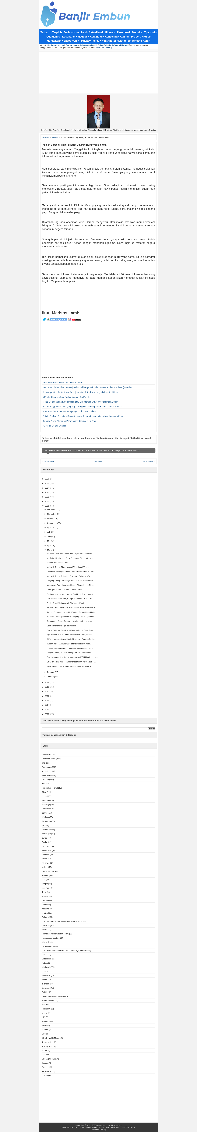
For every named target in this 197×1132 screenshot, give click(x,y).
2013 (47, 709)
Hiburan (45, 800)
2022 (47, 497)
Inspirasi (45, 888)
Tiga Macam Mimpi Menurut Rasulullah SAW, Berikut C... (71, 635)
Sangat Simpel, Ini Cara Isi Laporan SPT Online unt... (70, 653)
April (49, 545)
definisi (45, 813)
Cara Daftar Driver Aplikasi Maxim (61, 626)
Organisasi (46, 959)
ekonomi (45, 984)
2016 (47, 696)
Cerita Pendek (48, 871)
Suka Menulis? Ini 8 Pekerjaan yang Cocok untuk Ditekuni (69, 411)
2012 (47, 714)
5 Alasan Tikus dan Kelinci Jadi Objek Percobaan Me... (70, 554)
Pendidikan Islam (49, 788)
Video (44, 904)
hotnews (45, 909)
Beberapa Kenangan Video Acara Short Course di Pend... (71, 572)
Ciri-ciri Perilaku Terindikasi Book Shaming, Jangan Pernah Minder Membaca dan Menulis (84, 416)
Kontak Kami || (104, 1127)
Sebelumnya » (149, 461)
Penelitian (46, 975)
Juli (49, 532)
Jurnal (44, 1050)
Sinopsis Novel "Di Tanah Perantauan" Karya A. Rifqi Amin (69, 421)
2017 (47, 691)
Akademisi (46, 829)
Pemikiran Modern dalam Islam (55, 934)
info (43, 763)
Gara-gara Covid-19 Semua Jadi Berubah (64, 590)
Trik (43, 784)
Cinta (44, 792)
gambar (45, 1030)
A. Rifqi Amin (47, 1046)
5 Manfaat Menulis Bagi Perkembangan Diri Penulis (66, 397)
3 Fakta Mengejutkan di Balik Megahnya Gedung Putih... (71, 639)
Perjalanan (46, 809)
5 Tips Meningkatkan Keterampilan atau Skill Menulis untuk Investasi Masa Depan (80, 402)
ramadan (46, 925)
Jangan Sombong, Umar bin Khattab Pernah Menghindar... (72, 612)
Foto (44, 963)
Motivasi (45, 863)
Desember (52, 509)
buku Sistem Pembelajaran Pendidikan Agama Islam (64, 950)
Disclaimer (116, 1125)
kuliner (45, 867)
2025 (47, 483)
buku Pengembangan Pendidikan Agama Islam (62, 921)
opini (44, 971)
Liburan (45, 1034)
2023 (47, 492)
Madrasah (46, 967)
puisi (44, 796)
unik (44, 879)
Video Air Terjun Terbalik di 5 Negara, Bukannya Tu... (69, 576)
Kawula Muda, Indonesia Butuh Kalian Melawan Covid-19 (71, 608)
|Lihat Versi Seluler (128, 1127)
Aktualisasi (46, 754)
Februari (51, 672)
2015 (47, 700)
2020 (47, 506)
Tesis (44, 892)
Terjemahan (47, 1071)
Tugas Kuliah (47, 1042)
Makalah (45, 942)
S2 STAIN (46, 846)
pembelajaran (48, 946)
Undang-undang (49, 1059)
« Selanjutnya (48, 461)
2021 (47, 501)
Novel (44, 1025)
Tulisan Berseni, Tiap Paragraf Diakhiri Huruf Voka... (69, 644)
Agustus (51, 527)
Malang (45, 896)
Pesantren (46, 821)
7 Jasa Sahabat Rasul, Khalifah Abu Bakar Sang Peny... (71, 630)
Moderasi (46, 1021)
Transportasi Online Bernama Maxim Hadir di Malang (69, 621)
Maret (50, 550)
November (52, 514)
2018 (47, 687)
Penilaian (46, 1009)
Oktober (51, 518)
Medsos (45, 817)
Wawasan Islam (49, 759)
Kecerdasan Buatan (50, 938)
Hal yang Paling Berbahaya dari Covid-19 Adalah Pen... (70, 581)
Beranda (98, 461)
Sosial (44, 842)
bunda (44, 838)
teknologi (46, 804)
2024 (47, 488)
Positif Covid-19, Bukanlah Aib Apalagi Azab (65, 603)
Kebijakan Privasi (90, 1127)
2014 (47, 705)
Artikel (44, 859)
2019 (47, 682)
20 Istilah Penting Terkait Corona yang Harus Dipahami (70, 617)
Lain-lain (45, 1055)
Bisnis (44, 929)
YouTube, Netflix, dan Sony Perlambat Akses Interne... (70, 558)
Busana (45, 1063)
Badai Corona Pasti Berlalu (58, 563)
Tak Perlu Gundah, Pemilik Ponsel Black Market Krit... (70, 666)
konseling (46, 771)
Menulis (45, 875)
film (43, 825)
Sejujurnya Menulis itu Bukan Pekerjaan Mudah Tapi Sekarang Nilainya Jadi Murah (81, 392)
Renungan (46, 767)
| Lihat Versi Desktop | (98, 1129)
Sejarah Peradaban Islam (53, 996)
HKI (43, 1017)
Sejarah (45, 917)
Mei (49, 541)
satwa (44, 955)
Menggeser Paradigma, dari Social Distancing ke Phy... (70, 585)
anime (44, 1013)
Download (46, 988)
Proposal (46, 1067)
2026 (47, 479)
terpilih (45, 913)
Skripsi (45, 884)
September (52, 523)
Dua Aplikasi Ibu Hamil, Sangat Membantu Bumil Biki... (70, 599)
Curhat (45, 900)
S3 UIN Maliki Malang (51, 1038)
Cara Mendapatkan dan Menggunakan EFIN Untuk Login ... (72, 657)
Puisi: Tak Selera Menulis (54, 426)
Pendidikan (47, 850)
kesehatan (46, 775)
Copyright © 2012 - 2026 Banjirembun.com (93, 1125)
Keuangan (46, 834)
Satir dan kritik (48, 1000)
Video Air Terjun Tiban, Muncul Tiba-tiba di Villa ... (68, 567)
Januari (50, 677)
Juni (49, 536)
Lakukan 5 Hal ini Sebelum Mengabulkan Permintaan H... (71, 662)
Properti (45, 779)
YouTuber (46, 1005)
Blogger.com (76, 1127)
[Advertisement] (98, 72)
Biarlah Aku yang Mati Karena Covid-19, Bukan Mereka (70, 594)
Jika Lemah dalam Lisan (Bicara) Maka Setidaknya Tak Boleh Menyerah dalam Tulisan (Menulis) (87, 387)
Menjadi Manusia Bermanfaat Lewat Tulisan (63, 382)
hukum (45, 1075)
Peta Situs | (115, 1127)
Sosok (44, 980)
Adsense (46, 854)
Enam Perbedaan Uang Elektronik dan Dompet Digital (70, 648)
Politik (44, 992)
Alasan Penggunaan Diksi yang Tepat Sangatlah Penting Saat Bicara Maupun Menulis (82, 406)
